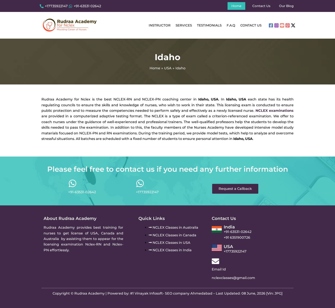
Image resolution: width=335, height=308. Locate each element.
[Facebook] (270, 25)
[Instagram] (276, 25)
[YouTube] (282, 25)
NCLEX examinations (275, 111)
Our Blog (286, 6)
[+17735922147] (54, 6)
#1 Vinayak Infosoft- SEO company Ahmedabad (171, 293)
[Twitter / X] (293, 25)
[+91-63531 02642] (84, 6)
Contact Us (261, 6)
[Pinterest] (287, 25)
